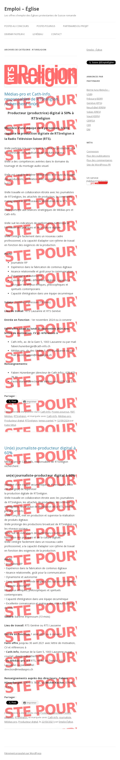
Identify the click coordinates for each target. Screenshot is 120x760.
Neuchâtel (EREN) (96, 107)
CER (89, 125)
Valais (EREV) (94, 111)
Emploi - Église (94, 49)
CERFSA (91, 120)
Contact (56, 34)
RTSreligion (20, 416)
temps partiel (46, 420)
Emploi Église (66, 721)
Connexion (93, 151)
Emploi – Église (21, 8)
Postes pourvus (46, 26)
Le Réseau (38, 34)
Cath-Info (45, 411)
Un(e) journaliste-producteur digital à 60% (40, 450)
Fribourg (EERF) (95, 98)
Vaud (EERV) (93, 116)
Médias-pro (64, 416)
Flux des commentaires (99, 160)
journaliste (65, 717)
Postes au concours (16, 26)
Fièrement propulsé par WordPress (22, 753)
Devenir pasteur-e (14, 34)
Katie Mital (10, 425)
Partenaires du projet (75, 26)
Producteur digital (14, 420)
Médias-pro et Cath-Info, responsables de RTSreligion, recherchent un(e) (31, 98)
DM (88, 129)
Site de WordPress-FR (99, 164)
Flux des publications (98, 155)
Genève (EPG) (94, 103)
